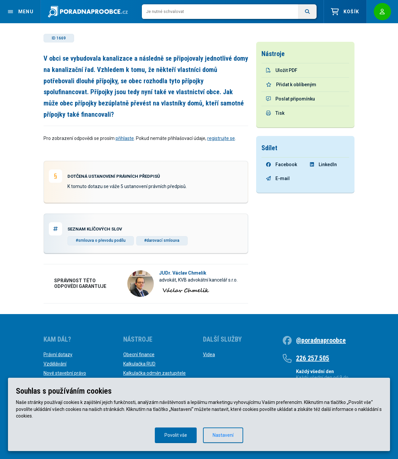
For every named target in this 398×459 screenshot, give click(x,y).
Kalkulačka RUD (139, 363)
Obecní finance (138, 354)
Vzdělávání (55, 363)
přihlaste (125, 138)
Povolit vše (175, 435)
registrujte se (221, 138)
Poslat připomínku (290, 98)
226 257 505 (312, 358)
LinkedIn (323, 164)
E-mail (278, 178)
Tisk (275, 113)
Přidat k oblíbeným (291, 84)
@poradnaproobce (321, 340)
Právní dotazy (58, 354)
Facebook (281, 164)
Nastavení (223, 435)
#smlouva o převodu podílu (101, 240)
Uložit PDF (281, 70)
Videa (209, 354)
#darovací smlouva (161, 240)
